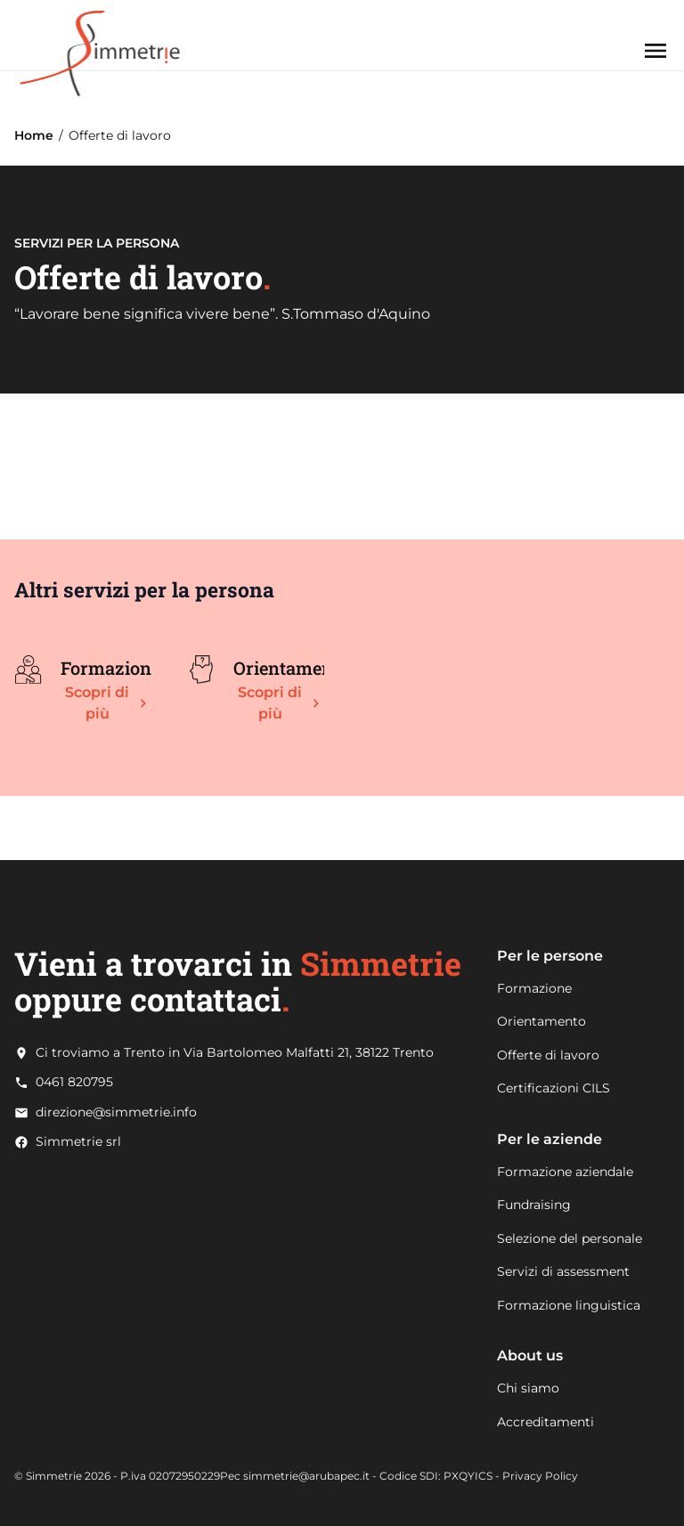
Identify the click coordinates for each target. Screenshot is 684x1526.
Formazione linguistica (568, 1305)
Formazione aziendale (565, 1172)
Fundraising (534, 1205)
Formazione (534, 988)
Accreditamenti (545, 1422)
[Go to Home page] (99, 35)
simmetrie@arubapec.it (306, 1475)
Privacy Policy (540, 1475)
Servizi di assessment (563, 1271)
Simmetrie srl (78, 1141)
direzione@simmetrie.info (116, 1112)
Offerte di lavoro (548, 1055)
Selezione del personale (569, 1238)
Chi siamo (528, 1388)
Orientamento (541, 1021)
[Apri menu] (655, 51)
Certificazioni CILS (553, 1088)
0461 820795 (74, 1082)
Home (33, 135)
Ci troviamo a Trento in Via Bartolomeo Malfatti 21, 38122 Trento (235, 1052)
